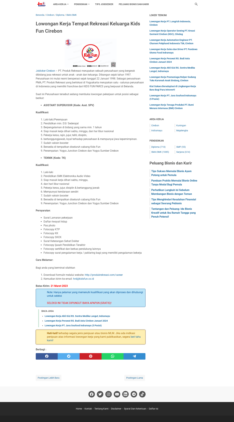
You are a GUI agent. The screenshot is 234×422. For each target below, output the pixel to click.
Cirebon (155, 125)
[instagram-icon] (108, 394)
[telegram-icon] (134, 394)
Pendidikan (80, 4)
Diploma (158, 147)
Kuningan (181, 125)
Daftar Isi (153, 408)
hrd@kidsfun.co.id (83, 278)
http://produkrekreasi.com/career (104, 274)
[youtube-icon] (117, 394)
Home (79, 408)
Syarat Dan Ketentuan (135, 408)
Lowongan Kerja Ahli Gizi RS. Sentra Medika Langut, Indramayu (77, 316)
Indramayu (156, 130)
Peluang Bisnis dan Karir (134, 4)
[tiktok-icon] (142, 394)
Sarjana (183, 152)
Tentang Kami (101, 408)
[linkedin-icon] (125, 394)
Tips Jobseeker (104, 4)
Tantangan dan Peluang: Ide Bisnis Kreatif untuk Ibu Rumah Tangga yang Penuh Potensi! (173, 212)
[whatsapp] (113, 356)
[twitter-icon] (100, 394)
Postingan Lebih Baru (48, 378)
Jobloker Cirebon (45, 70)
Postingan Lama (134, 378)
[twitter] (69, 356)
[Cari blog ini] (196, 4)
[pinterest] (91, 356)
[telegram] (134, 356)
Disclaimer (116, 408)
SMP (181, 147)
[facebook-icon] (91, 394)
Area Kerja (59, 4)
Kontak (88, 408)
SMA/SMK (160, 152)
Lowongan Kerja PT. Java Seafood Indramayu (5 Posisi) (73, 325)
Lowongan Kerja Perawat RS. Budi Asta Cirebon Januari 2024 (76, 320)
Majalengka (182, 130)
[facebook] (47, 356)
